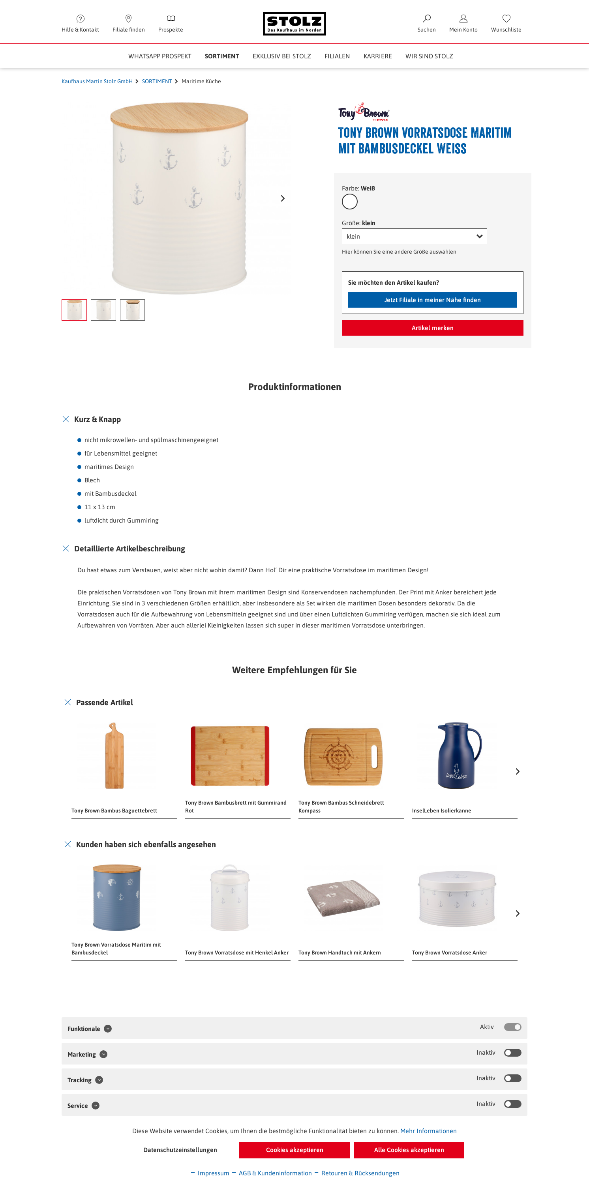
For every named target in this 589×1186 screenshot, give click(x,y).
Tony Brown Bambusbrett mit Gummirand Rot (236, 806)
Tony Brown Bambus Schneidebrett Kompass (341, 806)
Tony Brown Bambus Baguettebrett (114, 810)
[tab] (294, 419)
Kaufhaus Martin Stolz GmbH (97, 81)
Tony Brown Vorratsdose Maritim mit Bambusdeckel (116, 948)
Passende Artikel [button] (104, 702)
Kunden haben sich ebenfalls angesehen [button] (146, 844)
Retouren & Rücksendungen (356, 1173)
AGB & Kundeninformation (271, 1173)
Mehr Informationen (428, 1130)
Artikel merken (433, 327)
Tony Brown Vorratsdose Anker (449, 952)
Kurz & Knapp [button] (97, 419)
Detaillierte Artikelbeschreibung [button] (129, 548)
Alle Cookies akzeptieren (409, 1149)
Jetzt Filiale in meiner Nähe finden (433, 299)
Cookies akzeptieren (294, 1149)
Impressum (209, 1173)
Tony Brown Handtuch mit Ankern (339, 952)
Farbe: (358, 188)
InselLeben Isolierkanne (441, 810)
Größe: (358, 222)
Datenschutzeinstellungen (180, 1149)
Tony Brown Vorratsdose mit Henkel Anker (237, 952)
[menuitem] (506, 23)
